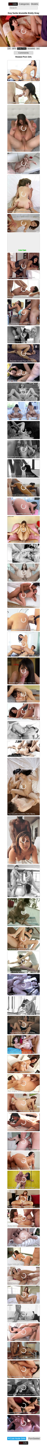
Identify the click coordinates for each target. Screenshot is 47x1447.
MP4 (14, 48)
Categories (24, 4)
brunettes (31, 48)
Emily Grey (22, 48)
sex (38, 48)
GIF (9, 48)
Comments (23, 53)
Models (34, 4)
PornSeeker (34, 1438)
